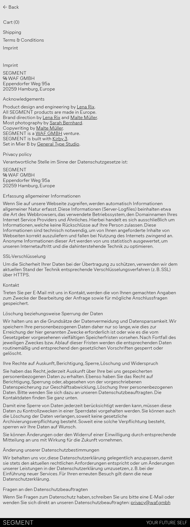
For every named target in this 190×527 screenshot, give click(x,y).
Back (13, 6)
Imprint (10, 47)
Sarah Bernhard (66, 122)
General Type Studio (58, 143)
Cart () (11, 21)
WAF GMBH (49, 133)
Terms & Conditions (23, 39)
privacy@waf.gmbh (150, 502)
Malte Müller (83, 117)
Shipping (12, 32)
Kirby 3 (59, 138)
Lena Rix (85, 106)
